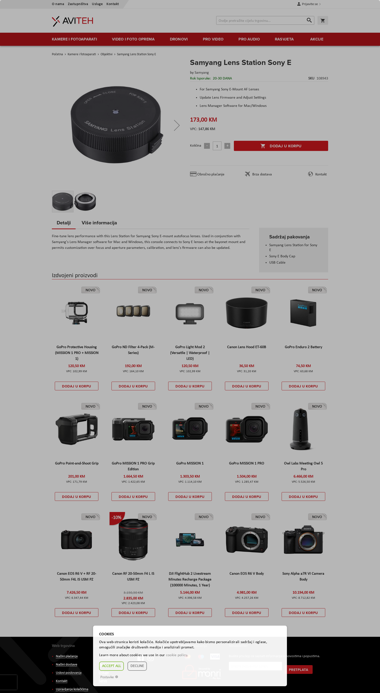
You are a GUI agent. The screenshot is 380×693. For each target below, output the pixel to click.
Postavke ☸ (109, 677)
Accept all (111, 666)
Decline (137, 666)
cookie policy (176, 655)
